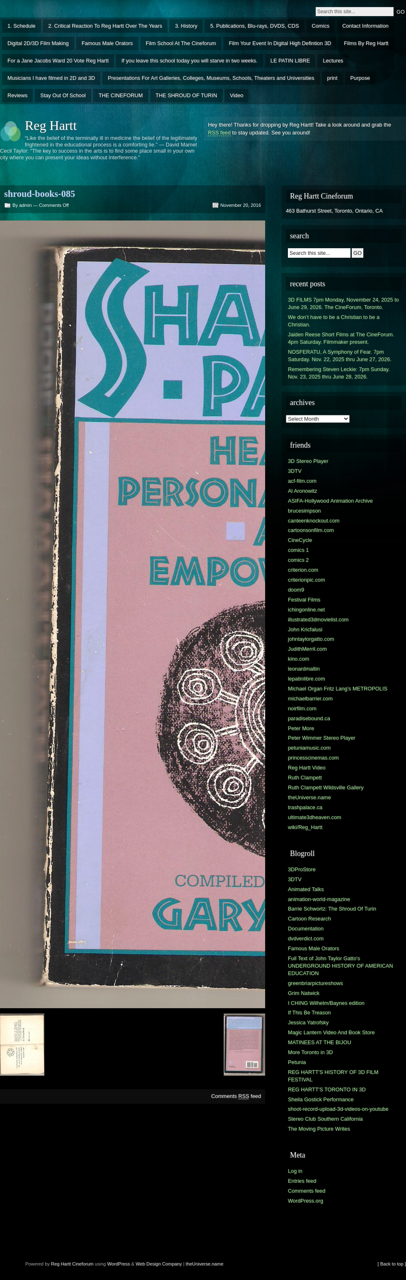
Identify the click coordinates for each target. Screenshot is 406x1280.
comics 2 (298, 560)
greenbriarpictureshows (315, 983)
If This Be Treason (309, 1012)
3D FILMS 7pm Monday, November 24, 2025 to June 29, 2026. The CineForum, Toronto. (343, 303)
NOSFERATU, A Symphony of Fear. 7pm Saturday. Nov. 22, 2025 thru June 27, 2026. (340, 355)
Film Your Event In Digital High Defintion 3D (280, 43)
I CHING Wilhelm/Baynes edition (326, 1003)
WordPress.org (305, 1201)
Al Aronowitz (302, 491)
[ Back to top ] (392, 1263)
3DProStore (302, 869)
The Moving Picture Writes (319, 1129)
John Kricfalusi (305, 629)
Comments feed (236, 1096)
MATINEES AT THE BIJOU (319, 1042)
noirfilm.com (302, 708)
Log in (295, 1171)
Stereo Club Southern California (325, 1119)
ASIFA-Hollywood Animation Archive (330, 501)
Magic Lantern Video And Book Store (331, 1032)
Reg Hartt (51, 125)
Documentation (306, 928)
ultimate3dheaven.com (314, 817)
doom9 (296, 590)
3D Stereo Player (308, 461)
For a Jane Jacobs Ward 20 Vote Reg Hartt (58, 61)
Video (237, 95)
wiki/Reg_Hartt (305, 827)
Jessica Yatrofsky (308, 1022)
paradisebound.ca (309, 718)
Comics (321, 26)
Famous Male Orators (107, 43)
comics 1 (298, 550)
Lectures (333, 61)
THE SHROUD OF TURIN (186, 95)
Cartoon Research (309, 919)
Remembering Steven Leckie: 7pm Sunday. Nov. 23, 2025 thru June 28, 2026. (339, 373)
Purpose (360, 78)
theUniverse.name (309, 797)
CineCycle (300, 540)
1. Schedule (21, 26)
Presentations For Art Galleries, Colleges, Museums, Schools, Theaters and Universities (211, 78)
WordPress (118, 1263)
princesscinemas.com (313, 758)
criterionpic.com (306, 580)
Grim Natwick (303, 993)
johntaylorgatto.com (311, 639)
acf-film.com (302, 481)
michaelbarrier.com (310, 698)
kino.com (298, 659)
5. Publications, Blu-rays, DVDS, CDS (254, 26)
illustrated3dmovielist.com (318, 619)
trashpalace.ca (305, 807)
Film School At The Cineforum (181, 43)
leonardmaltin (304, 669)
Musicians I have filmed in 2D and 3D (51, 78)
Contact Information (365, 26)
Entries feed (302, 1181)
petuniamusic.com (309, 748)
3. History (186, 26)
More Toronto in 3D (310, 1052)
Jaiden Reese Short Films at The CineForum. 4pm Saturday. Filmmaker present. (341, 338)
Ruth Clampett (305, 777)
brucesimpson (304, 511)
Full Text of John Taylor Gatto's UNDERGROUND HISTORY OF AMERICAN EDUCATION (340, 965)
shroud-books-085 (39, 194)
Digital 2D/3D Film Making (38, 43)
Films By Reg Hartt (366, 43)
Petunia (297, 1062)
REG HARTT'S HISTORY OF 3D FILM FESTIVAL (333, 1076)
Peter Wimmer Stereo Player (321, 738)
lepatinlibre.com (306, 679)
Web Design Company (158, 1263)
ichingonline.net (306, 609)
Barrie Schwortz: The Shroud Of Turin (332, 909)
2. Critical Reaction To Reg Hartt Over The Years (105, 26)
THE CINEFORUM (121, 95)
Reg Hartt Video (307, 768)
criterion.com (303, 570)
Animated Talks (306, 889)
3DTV (295, 471)
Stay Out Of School (63, 95)
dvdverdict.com (306, 938)
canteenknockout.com (314, 521)
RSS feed (219, 132)
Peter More (301, 728)
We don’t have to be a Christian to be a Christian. (333, 321)
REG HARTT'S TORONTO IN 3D (327, 1089)
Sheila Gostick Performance (321, 1099)
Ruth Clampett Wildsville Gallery (326, 787)
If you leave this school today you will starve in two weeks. (189, 61)
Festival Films (304, 600)
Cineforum (83, 1263)
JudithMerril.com (307, 649)
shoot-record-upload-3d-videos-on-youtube (338, 1109)
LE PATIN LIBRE (290, 61)
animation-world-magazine (319, 899)
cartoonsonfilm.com (311, 530)
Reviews (17, 95)
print (332, 78)
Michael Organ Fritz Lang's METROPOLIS (337, 689)
